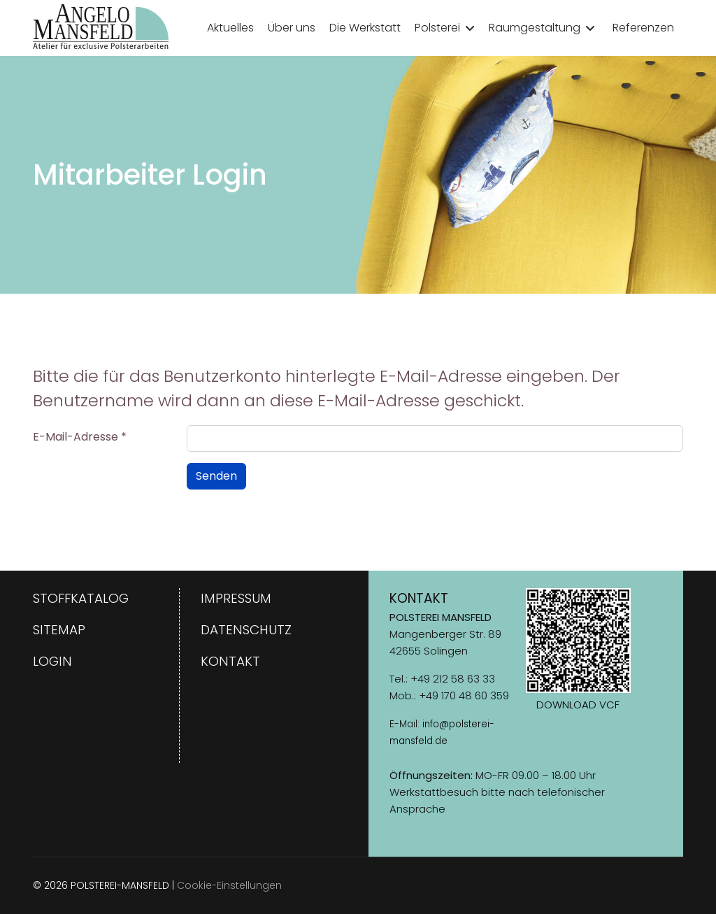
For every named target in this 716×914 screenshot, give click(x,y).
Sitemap (59, 629)
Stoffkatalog (81, 598)
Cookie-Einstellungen (229, 885)
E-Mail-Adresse (80, 437)
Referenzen (643, 28)
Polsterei (437, 28)
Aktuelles (230, 28)
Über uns (291, 28)
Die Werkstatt (365, 28)
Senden (216, 476)
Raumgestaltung (534, 28)
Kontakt (230, 661)
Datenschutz (246, 629)
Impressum (236, 598)
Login (52, 661)
